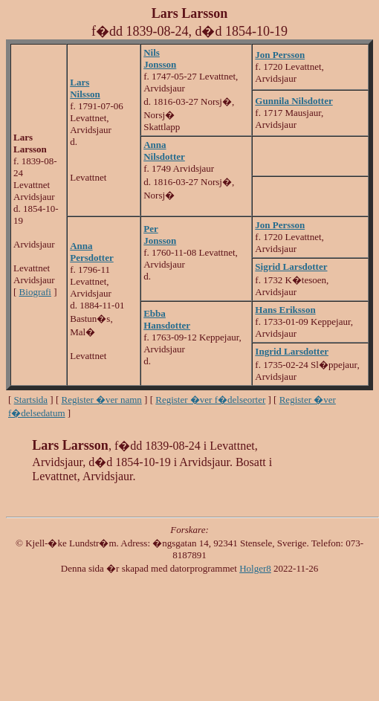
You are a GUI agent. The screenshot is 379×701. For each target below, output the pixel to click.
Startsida (31, 399)
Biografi (35, 291)
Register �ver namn (102, 399)
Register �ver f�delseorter (210, 399)
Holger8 (255, 568)
